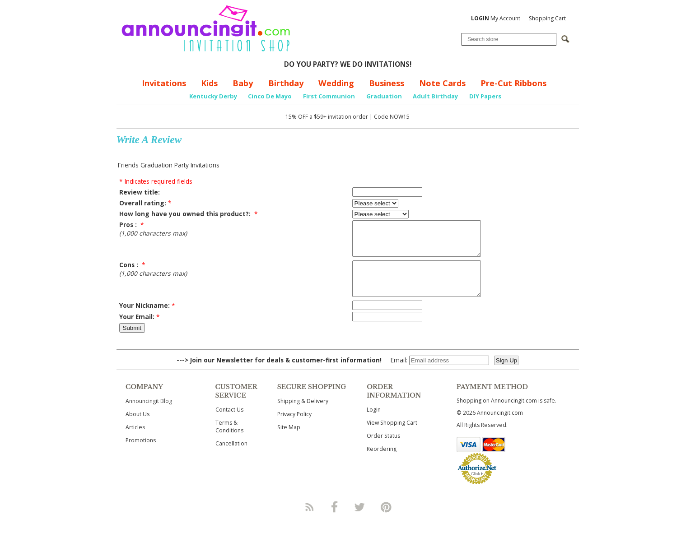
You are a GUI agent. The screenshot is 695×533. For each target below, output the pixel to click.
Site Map (288, 441)
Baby (243, 83)
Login (374, 423)
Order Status (383, 449)
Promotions (141, 454)
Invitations (164, 83)
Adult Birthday (435, 96)
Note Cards (442, 83)
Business (386, 83)
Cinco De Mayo (270, 96)
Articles (135, 441)
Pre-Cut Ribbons (513, 83)
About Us (137, 427)
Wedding (336, 83)
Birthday (285, 83)
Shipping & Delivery (302, 414)
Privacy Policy (294, 427)
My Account (495, 18)
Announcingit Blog (149, 414)
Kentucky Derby (213, 96)
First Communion (329, 96)
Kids (209, 83)
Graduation (384, 96)
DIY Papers (485, 96)
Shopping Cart (547, 18)
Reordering (381, 462)
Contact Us (229, 423)
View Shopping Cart (392, 436)
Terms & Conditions (229, 440)
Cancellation (231, 457)
